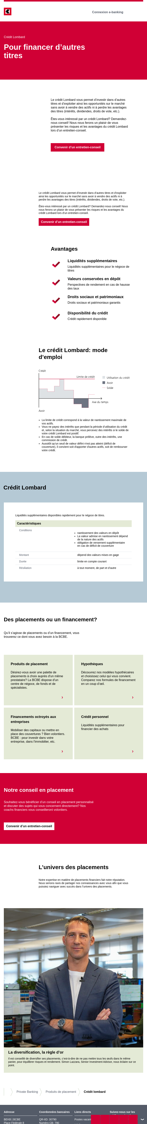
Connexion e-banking (110, 12)
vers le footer (142, 1119)
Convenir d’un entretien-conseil (64, 221)
